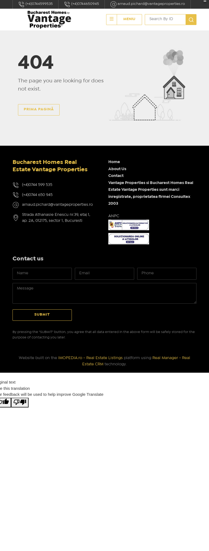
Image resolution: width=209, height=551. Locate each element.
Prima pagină (39, 109)
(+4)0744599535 (35, 4)
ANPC (113, 216)
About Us (117, 169)
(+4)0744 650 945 (37, 195)
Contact (116, 176)
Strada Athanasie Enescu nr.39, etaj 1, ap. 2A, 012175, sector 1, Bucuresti (56, 218)
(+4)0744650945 (81, 4)
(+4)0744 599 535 (37, 184)
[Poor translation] (20, 403)
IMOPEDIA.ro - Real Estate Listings (90, 358)
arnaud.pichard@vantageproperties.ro (147, 4)
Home (114, 162)
